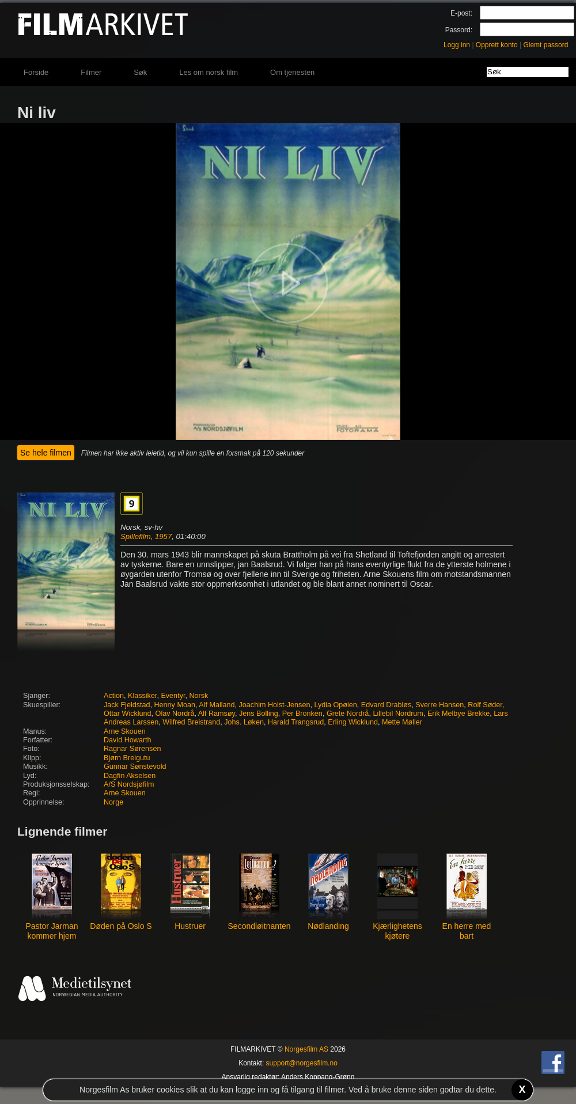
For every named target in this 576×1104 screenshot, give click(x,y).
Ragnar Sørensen (132, 749)
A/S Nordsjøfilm (129, 784)
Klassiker (142, 696)
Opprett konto (497, 45)
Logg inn (457, 45)
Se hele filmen (45, 452)
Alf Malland (216, 705)
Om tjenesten (292, 72)
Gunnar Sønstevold (135, 766)
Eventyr (173, 696)
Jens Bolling (258, 714)
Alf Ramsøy (216, 714)
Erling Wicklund (353, 722)
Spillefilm (135, 536)
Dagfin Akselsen (130, 776)
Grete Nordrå (348, 714)
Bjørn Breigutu (127, 758)
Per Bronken (302, 714)
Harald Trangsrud (296, 722)
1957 (163, 536)
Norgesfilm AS (306, 1049)
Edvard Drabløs (386, 705)
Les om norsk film (208, 72)
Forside (36, 72)
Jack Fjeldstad (127, 705)
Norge (113, 802)
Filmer (91, 72)
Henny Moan (174, 705)
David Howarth (127, 740)
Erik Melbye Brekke (458, 714)
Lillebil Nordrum (398, 714)
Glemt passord (545, 45)
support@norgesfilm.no (302, 1063)
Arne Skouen (125, 731)
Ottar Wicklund (127, 714)
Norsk (198, 696)
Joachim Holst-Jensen (274, 705)
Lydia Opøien (335, 705)
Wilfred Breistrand (191, 722)
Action (114, 696)
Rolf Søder (485, 705)
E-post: (461, 13)
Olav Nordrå (175, 714)
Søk (140, 72)
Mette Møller (402, 722)
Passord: (458, 30)
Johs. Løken (244, 722)
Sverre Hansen (439, 705)
